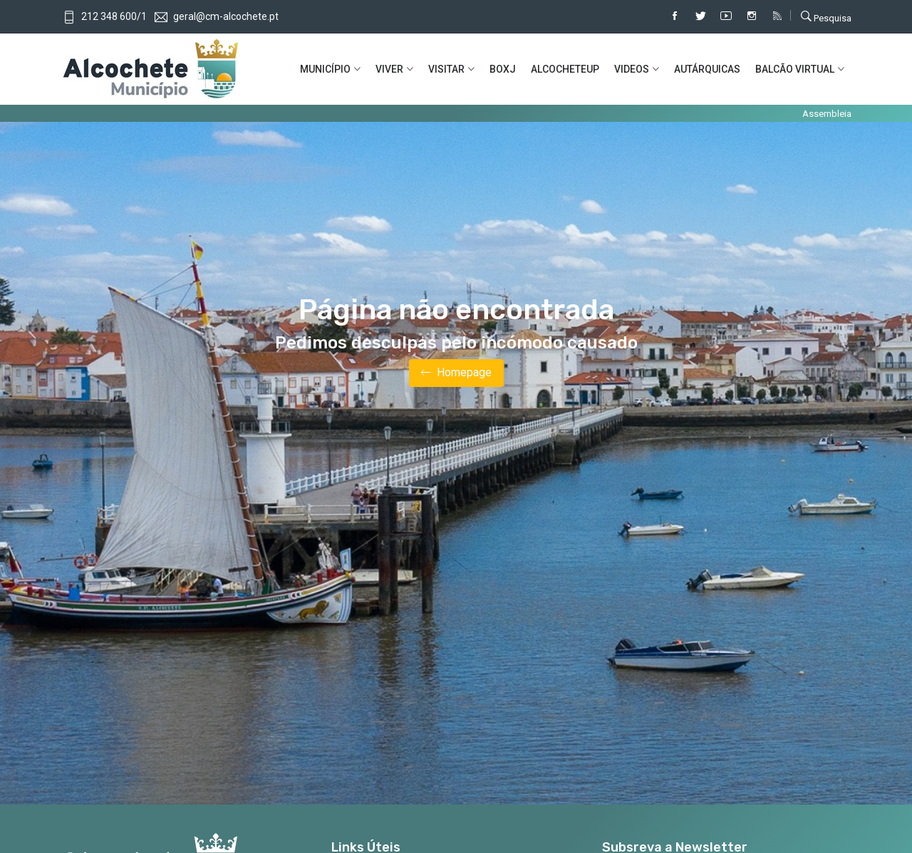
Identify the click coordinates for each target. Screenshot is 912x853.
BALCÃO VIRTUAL (794, 69)
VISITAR (446, 69)
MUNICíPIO (325, 69)
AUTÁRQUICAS (707, 69)
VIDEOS (631, 69)
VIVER (389, 69)
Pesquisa (826, 16)
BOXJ (502, 69)
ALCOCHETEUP (565, 69)
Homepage (456, 373)
